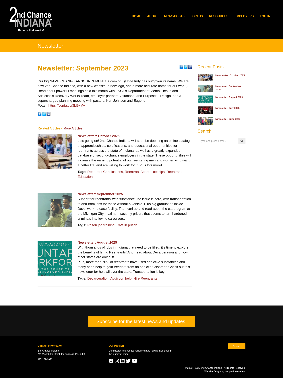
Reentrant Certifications (105, 172)
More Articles (72, 128)
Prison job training (101, 225)
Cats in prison (127, 225)
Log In (265, 16)
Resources (218, 16)
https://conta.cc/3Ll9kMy (66, 105)
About (152, 16)
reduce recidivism (136, 350)
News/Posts (174, 16)
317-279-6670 (45, 359)
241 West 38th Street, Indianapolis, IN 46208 (61, 354)
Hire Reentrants (145, 278)
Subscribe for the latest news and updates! (141, 321)
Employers (244, 16)
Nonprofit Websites (235, 371)
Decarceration (97, 278)
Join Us (197, 16)
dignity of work (120, 354)
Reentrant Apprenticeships (145, 172)
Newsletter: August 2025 (97, 242)
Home (136, 16)
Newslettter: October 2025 (98, 136)
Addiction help (120, 278)
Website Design (213, 371)
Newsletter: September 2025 (100, 194)
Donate (237, 346)
